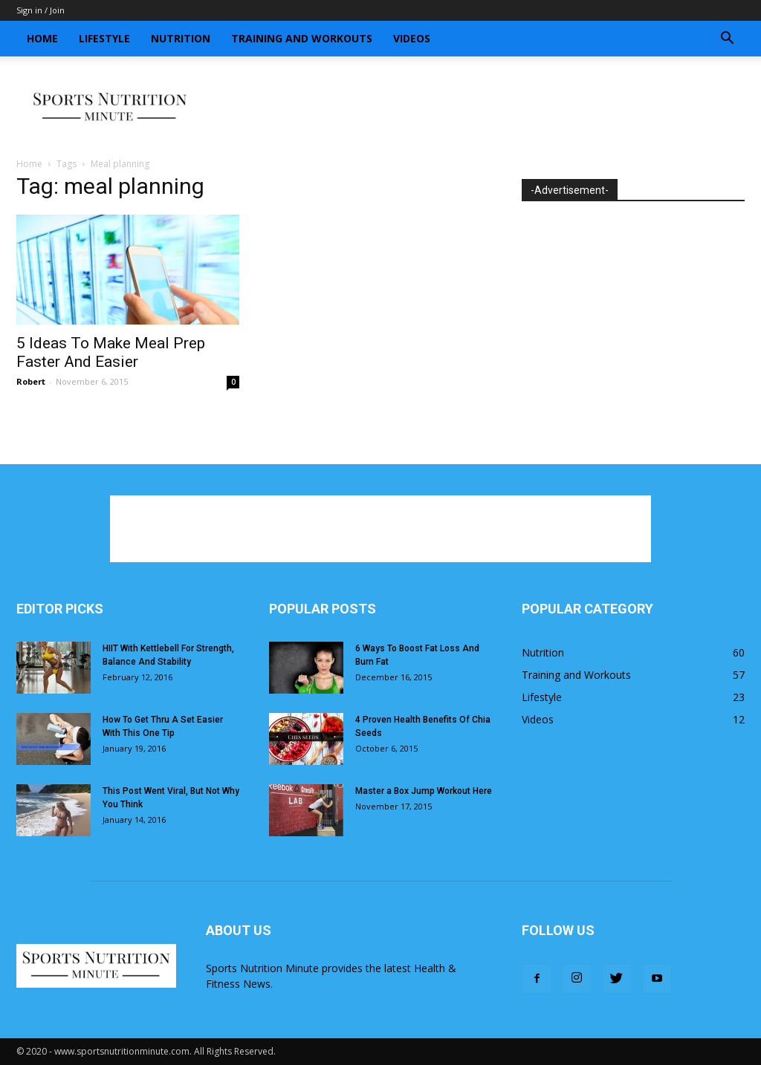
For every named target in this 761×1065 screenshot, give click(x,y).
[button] (727, 40)
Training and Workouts (301, 38)
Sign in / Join (40, 10)
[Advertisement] (474, 107)
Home (42, 38)
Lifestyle (104, 38)
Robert (30, 381)
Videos (411, 38)
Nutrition (180, 38)
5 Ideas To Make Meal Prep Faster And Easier (110, 352)
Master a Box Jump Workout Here (423, 791)
